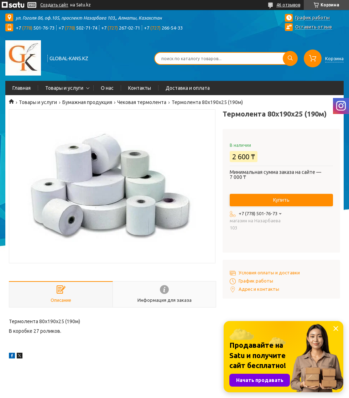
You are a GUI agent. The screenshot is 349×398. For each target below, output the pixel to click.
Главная (21, 88)
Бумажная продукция (87, 102)
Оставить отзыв (313, 26)
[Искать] (290, 58)
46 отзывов (288, 4)
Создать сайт (54, 4)
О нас (107, 88)
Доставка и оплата (188, 88)
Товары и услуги (64, 88)
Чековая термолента (141, 102)
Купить (281, 200)
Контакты (139, 88)
